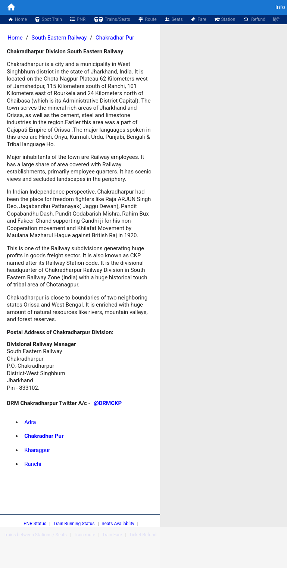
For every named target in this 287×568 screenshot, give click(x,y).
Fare (198, 19)
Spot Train (48, 19)
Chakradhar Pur (115, 37)
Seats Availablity (118, 523)
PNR (77, 19)
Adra (30, 422)
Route (147, 19)
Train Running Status (73, 523)
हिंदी (276, 19)
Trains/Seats (111, 19)
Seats (173, 19)
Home (17, 19)
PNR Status (35, 523)
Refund (254, 19)
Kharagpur (37, 450)
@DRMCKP (108, 403)
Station (224, 19)
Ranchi (32, 464)
